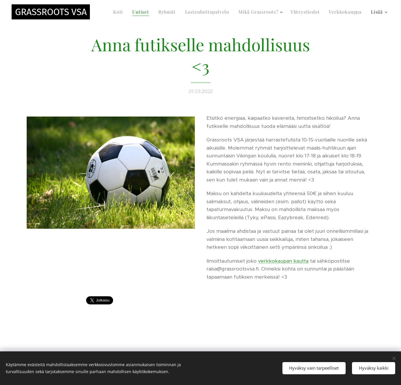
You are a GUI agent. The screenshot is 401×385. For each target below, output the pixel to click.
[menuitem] (120, 12)
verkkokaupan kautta (283, 261)
